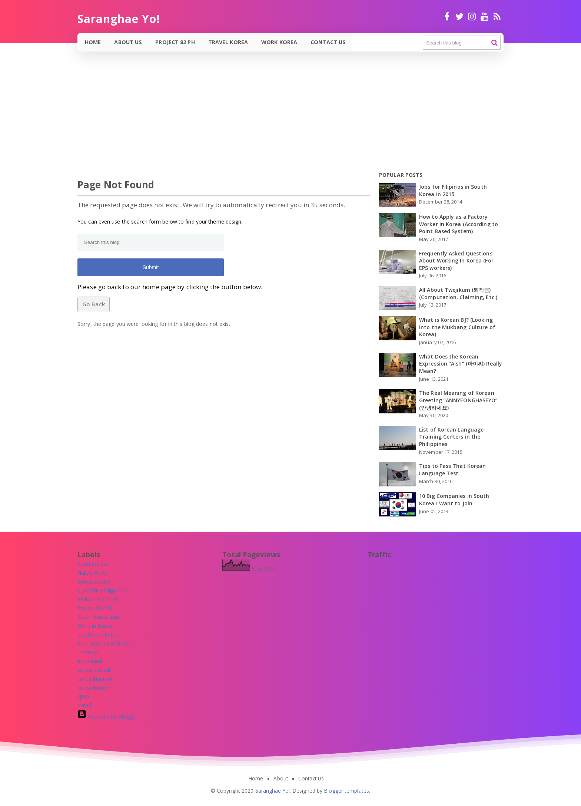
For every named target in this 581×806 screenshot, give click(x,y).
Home (93, 42)
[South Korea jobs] (98, 616)
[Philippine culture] (98, 599)
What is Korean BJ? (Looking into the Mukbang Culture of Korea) (457, 327)
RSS (497, 16)
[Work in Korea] (94, 625)
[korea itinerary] (95, 678)
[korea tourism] (94, 687)
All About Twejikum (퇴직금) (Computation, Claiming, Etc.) (458, 293)
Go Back (93, 304)
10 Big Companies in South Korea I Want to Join (454, 499)
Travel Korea (229, 42)
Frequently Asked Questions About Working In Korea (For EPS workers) (456, 260)
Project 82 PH (175, 42)
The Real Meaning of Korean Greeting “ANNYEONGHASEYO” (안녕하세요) (458, 400)
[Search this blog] (461, 42)
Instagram (472, 16)
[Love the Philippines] (101, 590)
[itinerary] (87, 651)
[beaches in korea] (98, 634)
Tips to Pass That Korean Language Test (452, 469)
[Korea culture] (93, 581)
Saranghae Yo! (272, 790)
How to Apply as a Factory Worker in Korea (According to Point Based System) (458, 224)
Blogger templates (346, 790)
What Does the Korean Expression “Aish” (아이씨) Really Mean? (460, 363)
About (280, 778)
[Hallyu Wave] (92, 572)
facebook (447, 16)
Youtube (484, 16)
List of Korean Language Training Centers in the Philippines (451, 436)
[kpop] (83, 696)
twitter (459, 16)
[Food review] (92, 563)
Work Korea (280, 42)
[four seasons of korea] (104, 643)
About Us (129, 42)
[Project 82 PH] (94, 607)
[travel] (84, 704)
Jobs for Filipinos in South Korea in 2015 (453, 190)
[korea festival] (93, 669)
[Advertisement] (222, 116)
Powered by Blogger (107, 716)
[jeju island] (89, 660)
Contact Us (328, 42)
